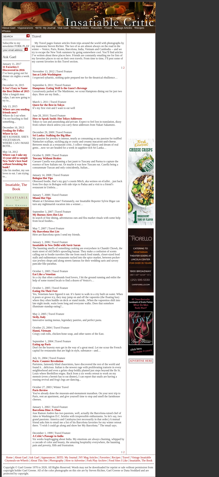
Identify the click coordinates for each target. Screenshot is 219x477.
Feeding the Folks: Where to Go (13, 132)
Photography (57, 460)
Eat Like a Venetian (44, 274)
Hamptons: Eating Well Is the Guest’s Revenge (60, 88)
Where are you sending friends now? (16, 111)
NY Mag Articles (88, 457)
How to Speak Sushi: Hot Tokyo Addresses (57, 118)
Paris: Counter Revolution (48, 361)
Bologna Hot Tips (43, 178)
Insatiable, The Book (141, 460)
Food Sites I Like (118, 460)
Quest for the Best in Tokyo (48, 104)
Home (9, 457)
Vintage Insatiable (141, 457)
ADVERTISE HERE (140, 360)
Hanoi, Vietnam (42, 330)
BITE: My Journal (45, 28)
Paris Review (40, 390)
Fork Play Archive (97, 460)
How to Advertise (75, 460)
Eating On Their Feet (45, 291)
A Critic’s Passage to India (48, 436)
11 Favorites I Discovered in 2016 (14, 68)
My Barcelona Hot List (46, 231)
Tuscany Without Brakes (47, 158)
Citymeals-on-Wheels (17, 460)
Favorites (97, 28)
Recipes (139, 28)
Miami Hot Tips (42, 198)
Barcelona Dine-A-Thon (47, 410)
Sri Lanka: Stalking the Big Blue (52, 135)
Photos (7, 31)
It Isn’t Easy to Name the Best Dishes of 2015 (16, 90)
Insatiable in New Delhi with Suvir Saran (56, 245)
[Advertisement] (141, 85)
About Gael (9, 28)
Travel (108, 28)
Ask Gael (63, 28)
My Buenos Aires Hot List (48, 214)
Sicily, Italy (39, 317)
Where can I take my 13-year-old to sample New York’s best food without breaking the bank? (15, 161)
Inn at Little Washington (47, 74)
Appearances (25, 28)
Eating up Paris (42, 344)
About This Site (39, 460)
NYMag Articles (80, 28)
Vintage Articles (123, 28)
